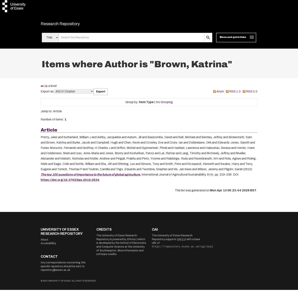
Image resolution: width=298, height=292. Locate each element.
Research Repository (67, 25)
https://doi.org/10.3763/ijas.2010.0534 (70, 182)
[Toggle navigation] (236, 39)
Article (57, 113)
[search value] (131, 39)
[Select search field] (50, 39)
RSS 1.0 (235, 93)
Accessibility (48, 245)
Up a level (50, 87)
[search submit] (208, 39)
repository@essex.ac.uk (55, 272)
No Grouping (164, 104)
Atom (220, 93)
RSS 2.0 (251, 93)
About (44, 241)
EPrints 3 (132, 241)
